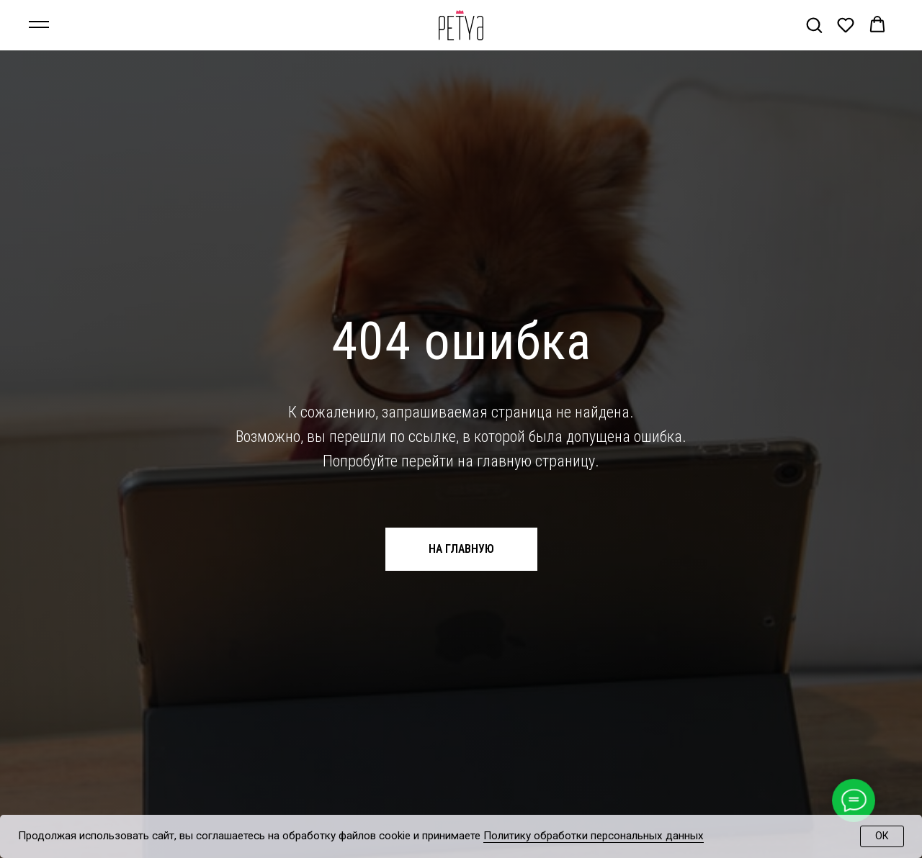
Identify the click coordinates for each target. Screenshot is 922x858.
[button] (814, 24)
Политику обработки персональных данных (593, 835)
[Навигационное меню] (39, 25)
